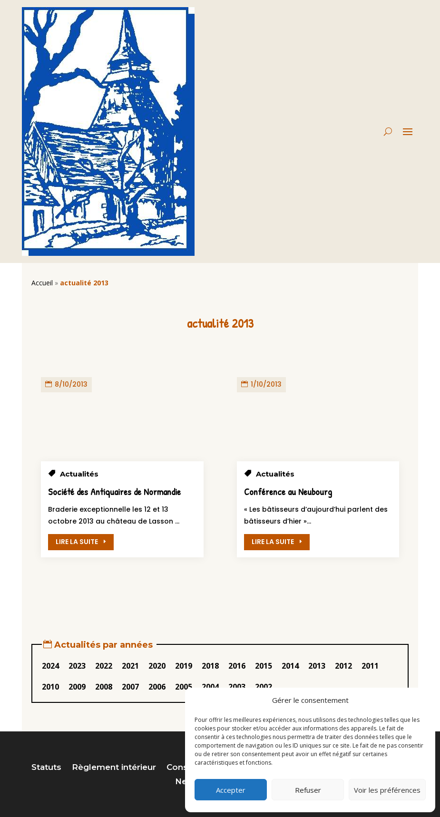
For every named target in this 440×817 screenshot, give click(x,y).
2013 (316, 666)
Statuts (46, 768)
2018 (210, 666)
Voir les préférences (387, 790)
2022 (103, 666)
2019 (183, 666)
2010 (50, 686)
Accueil (42, 282)
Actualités (79, 473)
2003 (236, 686)
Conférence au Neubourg (288, 491)
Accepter (230, 790)
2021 (130, 666)
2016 (236, 666)
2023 (77, 666)
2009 (77, 686)
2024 (50, 666)
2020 (157, 666)
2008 (103, 686)
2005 (183, 686)
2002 (263, 686)
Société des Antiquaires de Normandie (114, 491)
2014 (290, 666)
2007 (130, 686)
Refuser (308, 790)
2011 (370, 666)
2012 (343, 666)
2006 (157, 686)
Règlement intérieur (114, 768)
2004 (210, 686)
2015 (263, 666)
